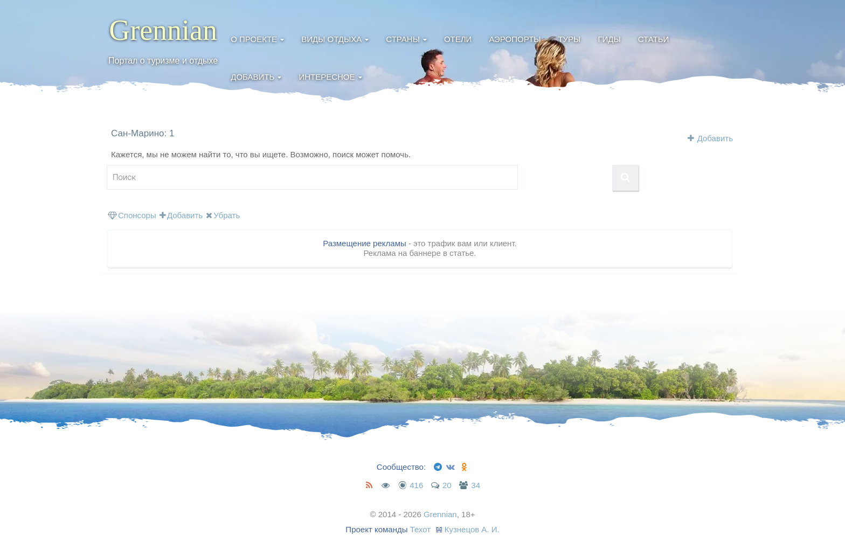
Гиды (609, 39)
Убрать (223, 215)
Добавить (252, 76)
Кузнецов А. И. (472, 529)
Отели (458, 39)
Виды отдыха (331, 39)
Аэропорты (515, 39)
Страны (403, 39)
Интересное (327, 76)
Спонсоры (132, 215)
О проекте (254, 39)
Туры (569, 39)
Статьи (653, 39)
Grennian (163, 30)
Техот (420, 529)
